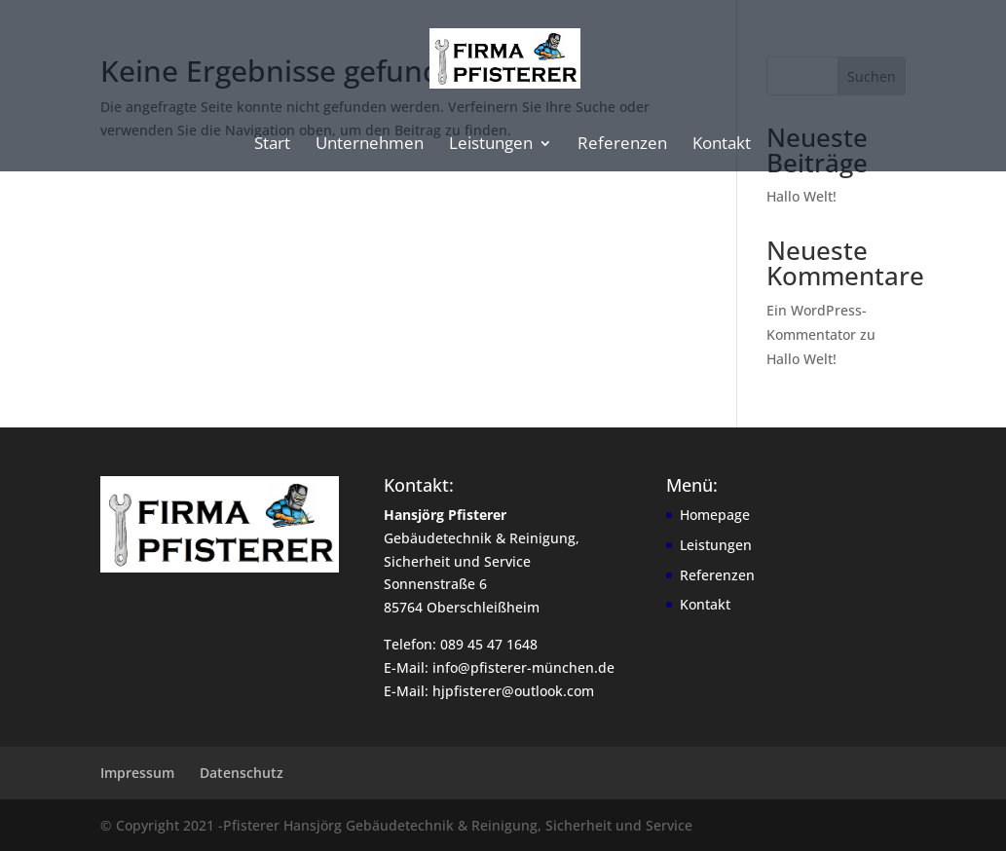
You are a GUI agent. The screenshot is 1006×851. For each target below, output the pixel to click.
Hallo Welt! (801, 196)
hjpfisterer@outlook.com (513, 691)
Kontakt (721, 145)
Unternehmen (370, 145)
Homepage (715, 514)
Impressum (137, 772)
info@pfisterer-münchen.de (523, 667)
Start (272, 145)
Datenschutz (241, 772)
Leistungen (491, 145)
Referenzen (622, 145)
